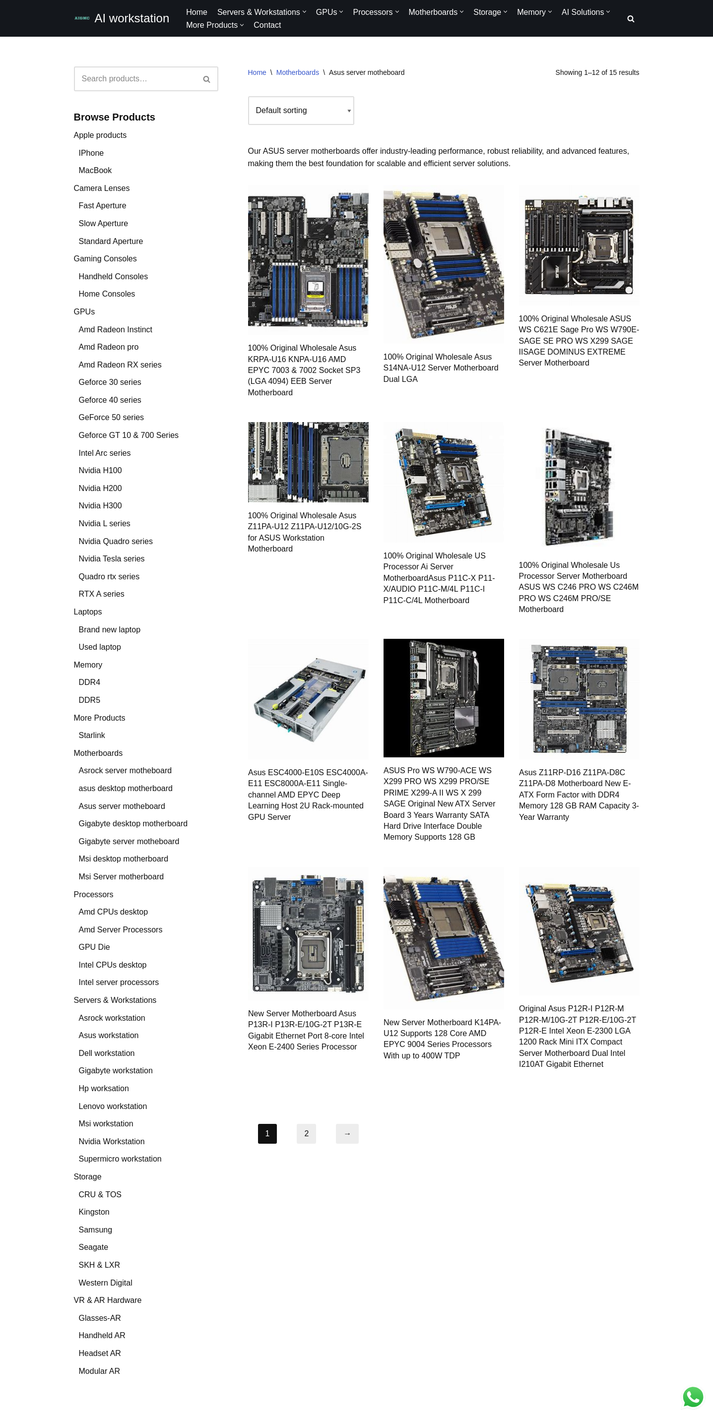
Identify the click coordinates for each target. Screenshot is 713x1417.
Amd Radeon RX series (120, 365)
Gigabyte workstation (116, 1070)
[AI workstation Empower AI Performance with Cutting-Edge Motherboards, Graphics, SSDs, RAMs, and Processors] (122, 18)
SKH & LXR (100, 1265)
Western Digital (105, 1283)
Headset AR (100, 1353)
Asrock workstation (112, 1018)
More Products (100, 718)
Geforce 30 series (110, 382)
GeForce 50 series (111, 417)
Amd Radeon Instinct (116, 329)
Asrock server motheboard (125, 770)
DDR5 (90, 700)
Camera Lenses (102, 188)
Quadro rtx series (109, 576)
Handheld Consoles (113, 276)
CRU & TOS (100, 1194)
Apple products (100, 135)
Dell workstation (107, 1053)
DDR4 (90, 682)
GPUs (84, 312)
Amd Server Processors (121, 929)
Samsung (96, 1230)
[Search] (631, 18)
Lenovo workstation (113, 1106)
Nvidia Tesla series (112, 558)
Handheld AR (102, 1335)
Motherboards (98, 753)
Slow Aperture (104, 223)
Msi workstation (106, 1123)
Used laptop (100, 647)
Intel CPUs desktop (113, 965)
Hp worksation (104, 1088)
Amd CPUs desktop (113, 912)
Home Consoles (107, 294)
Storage (88, 1176)
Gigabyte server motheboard (129, 841)
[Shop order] (301, 110)
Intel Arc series (105, 453)
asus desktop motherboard (126, 788)
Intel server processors (119, 982)
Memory (88, 665)
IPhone (91, 153)
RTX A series (102, 594)
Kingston (94, 1212)
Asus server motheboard (122, 806)
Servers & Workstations (115, 1000)
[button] (304, 11)
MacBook (95, 170)
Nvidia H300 (100, 505)
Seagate (94, 1247)
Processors (94, 894)
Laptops (88, 612)
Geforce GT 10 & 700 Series (129, 435)
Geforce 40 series (110, 400)
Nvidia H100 (100, 470)
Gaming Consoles (105, 258)
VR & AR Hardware (108, 1300)
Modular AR (100, 1371)
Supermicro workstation (120, 1159)
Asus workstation (109, 1035)
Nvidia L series (104, 523)
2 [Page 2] (306, 1133)
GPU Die (94, 947)
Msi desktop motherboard (124, 859)
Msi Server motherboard (121, 876)
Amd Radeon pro (109, 347)
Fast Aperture (103, 205)
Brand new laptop (110, 629)
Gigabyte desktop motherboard (133, 823)
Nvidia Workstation (112, 1141)
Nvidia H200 (100, 488)
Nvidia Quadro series (116, 541)
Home (196, 12)
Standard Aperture (111, 241)
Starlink (92, 735)
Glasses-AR (100, 1318)
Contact (267, 25)
